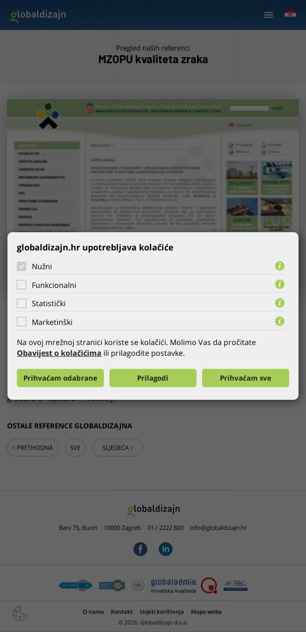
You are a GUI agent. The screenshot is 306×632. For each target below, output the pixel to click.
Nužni (42, 266)
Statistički (49, 303)
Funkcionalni (54, 285)
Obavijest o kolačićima (59, 353)
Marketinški (52, 322)
